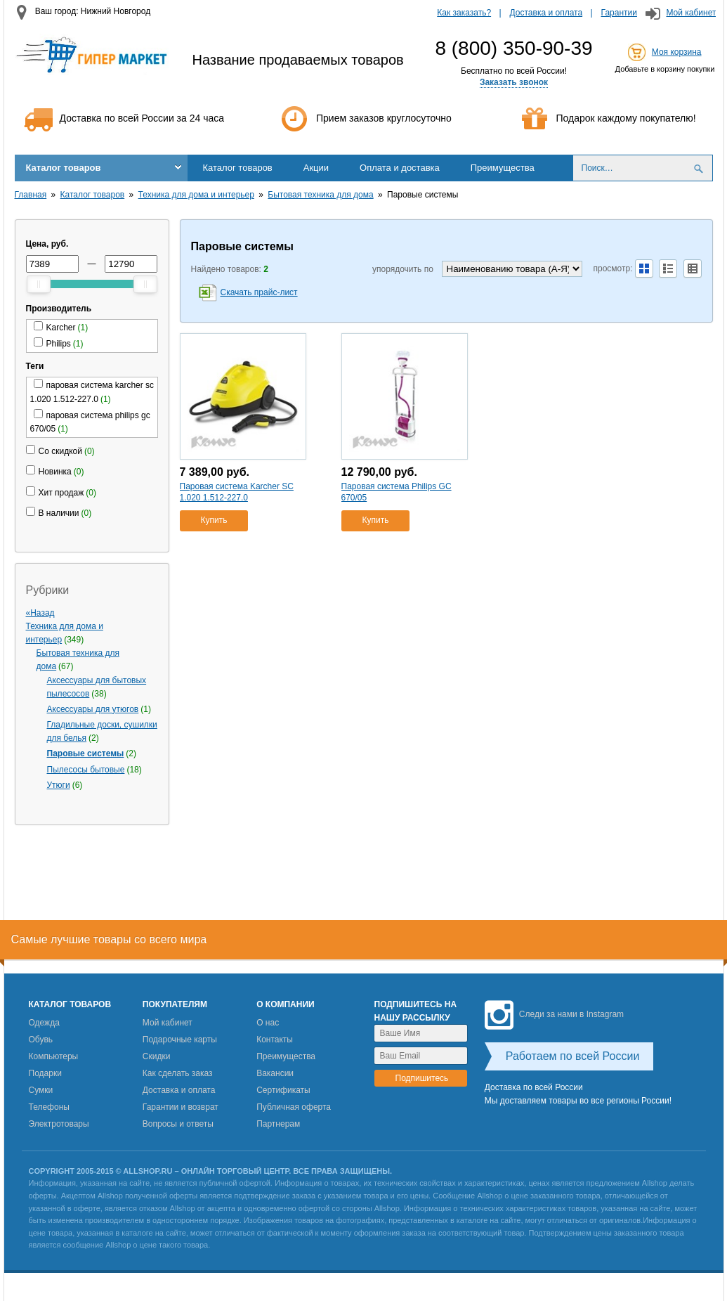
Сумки (41, 1090)
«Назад (40, 613)
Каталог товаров (63, 167)
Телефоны (49, 1107)
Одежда (44, 1023)
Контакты (274, 1039)
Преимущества (503, 167)
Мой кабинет (691, 13)
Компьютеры (54, 1056)
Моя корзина (677, 52)
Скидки (157, 1056)
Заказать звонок (514, 82)
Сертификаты (283, 1090)
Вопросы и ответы (178, 1124)
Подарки (45, 1073)
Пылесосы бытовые (86, 770)
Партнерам (278, 1124)
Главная (31, 195)
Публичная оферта (293, 1107)
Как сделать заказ (178, 1073)
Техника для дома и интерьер (196, 195)
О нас (267, 1023)
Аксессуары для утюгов (93, 709)
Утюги (58, 785)
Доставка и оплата (546, 13)
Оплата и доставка (400, 167)
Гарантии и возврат (180, 1107)
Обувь (41, 1039)
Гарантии (619, 13)
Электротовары (59, 1124)
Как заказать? (464, 13)
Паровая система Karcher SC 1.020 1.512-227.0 (237, 492)
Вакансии (275, 1073)
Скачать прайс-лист (259, 292)
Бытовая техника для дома (320, 195)
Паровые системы (85, 753)
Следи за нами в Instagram (554, 1014)
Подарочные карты (180, 1039)
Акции (316, 167)
